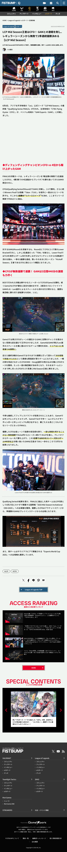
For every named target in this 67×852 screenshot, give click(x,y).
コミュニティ (11, 13)
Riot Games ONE (9, 804)
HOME (5, 20)
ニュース (6, 801)
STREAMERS (44, 3)
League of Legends (14, 20)
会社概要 (35, 841)
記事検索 (57, 3)
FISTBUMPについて (12, 838)
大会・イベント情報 (51, 3)
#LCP (6, 571)
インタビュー (36, 13)
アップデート (24, 13)
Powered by (33, 823)
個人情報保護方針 (56, 838)
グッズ (58, 13)
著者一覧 (26, 838)
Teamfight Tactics (9, 779)
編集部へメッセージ (39, 838)
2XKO (37, 779)
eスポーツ (48, 13)
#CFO (15, 571)
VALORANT (7, 758)
